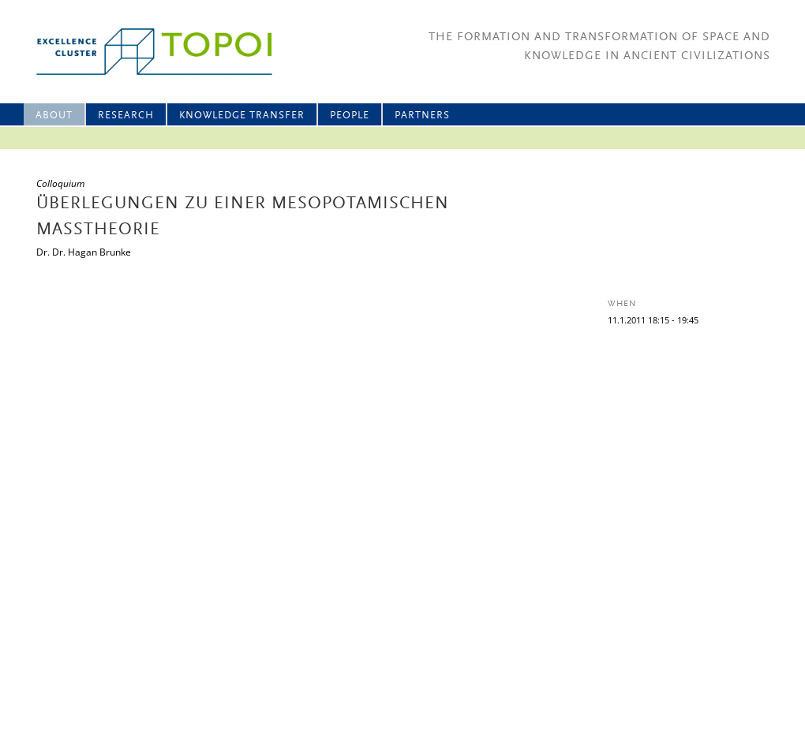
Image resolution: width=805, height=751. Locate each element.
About (54, 115)
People (349, 115)
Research (126, 115)
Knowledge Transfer (242, 115)
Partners (422, 115)
